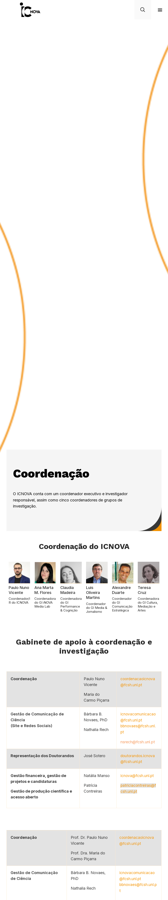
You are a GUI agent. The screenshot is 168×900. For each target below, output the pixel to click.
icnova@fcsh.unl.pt (136, 774)
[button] (160, 9)
